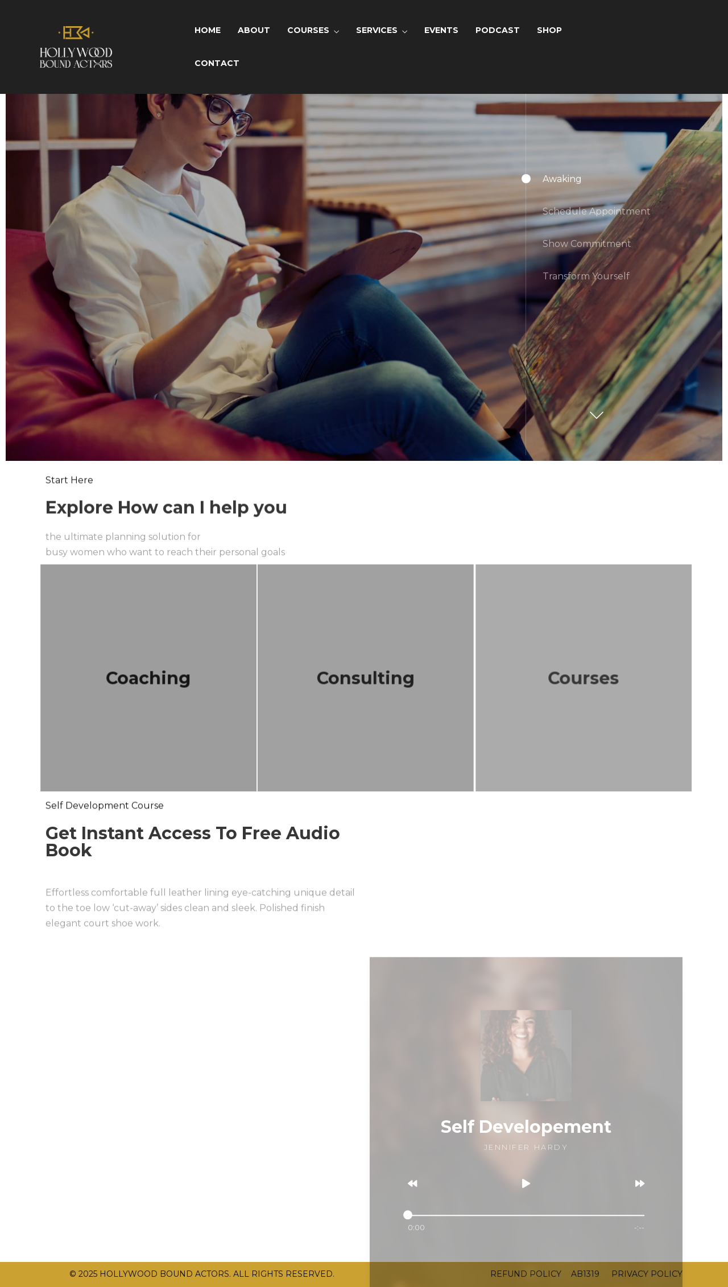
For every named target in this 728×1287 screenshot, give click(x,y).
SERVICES (377, 30)
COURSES (308, 30)
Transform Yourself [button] (586, 276)
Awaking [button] (562, 179)
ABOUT (254, 30)
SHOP (549, 30)
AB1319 (585, 1274)
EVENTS (441, 30)
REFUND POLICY (525, 1274)
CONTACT (217, 63)
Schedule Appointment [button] (597, 211)
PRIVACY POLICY (645, 1274)
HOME (208, 30)
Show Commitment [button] (587, 243)
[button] (595, 409)
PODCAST (497, 30)
